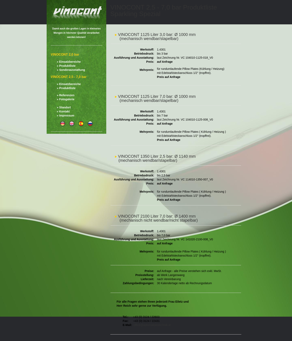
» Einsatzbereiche (69, 61)
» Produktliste (66, 65)
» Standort (64, 107)
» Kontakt (63, 111)
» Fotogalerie (65, 99)
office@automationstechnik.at (152, 325)
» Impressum (65, 115)
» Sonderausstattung (71, 69)
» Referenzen (65, 95)
